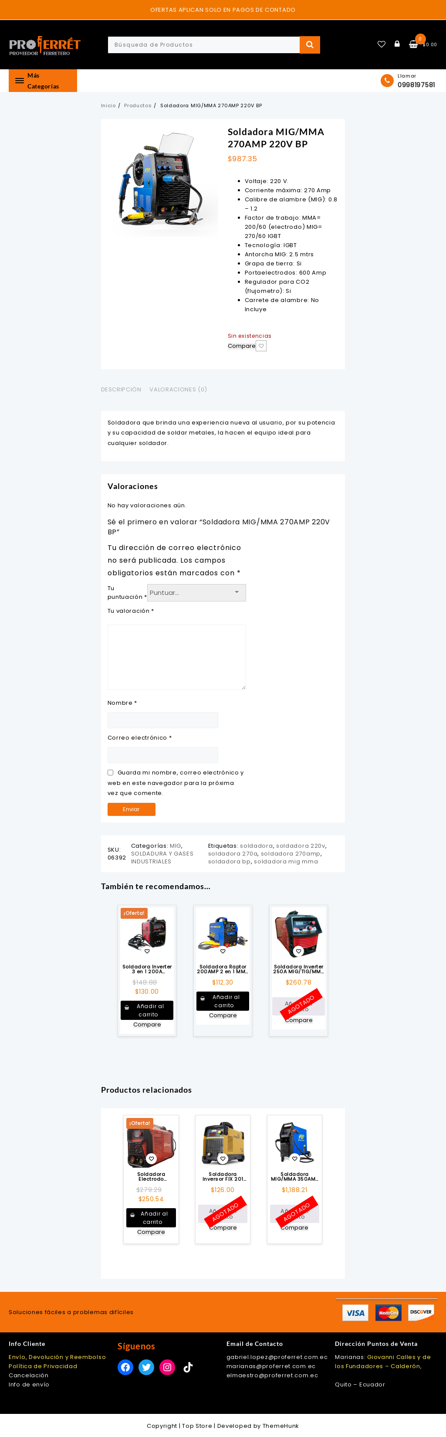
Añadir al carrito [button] (150, 1010)
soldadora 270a (233, 853)
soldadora (256, 846)
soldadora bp (229, 861)
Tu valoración (131, 611)
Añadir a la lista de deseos (261, 345)
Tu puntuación (127, 592)
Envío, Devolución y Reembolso (57, 1357)
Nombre (123, 703)
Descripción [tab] (121, 389)
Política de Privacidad (43, 1366)
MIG (175, 846)
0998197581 (416, 85)
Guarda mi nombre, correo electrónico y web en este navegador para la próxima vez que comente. (176, 782)
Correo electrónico (140, 738)
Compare (242, 346)
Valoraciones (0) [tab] (178, 389)
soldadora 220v (300, 846)
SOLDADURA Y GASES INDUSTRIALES (162, 857)
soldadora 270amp (291, 853)
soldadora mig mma (286, 861)
